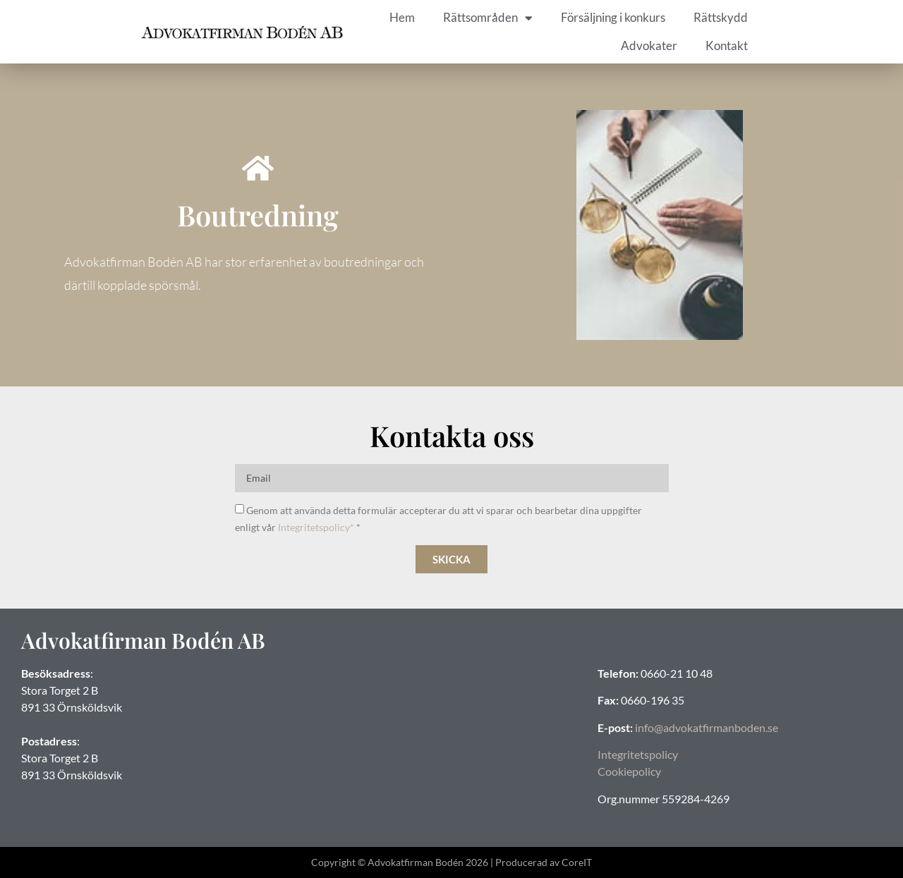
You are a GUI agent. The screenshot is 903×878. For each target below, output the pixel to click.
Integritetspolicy (638, 754)
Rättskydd (720, 17)
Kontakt (726, 45)
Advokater (649, 45)
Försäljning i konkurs (613, 17)
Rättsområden (488, 18)
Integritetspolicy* (316, 527)
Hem (402, 17)
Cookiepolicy (629, 771)
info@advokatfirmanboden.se (706, 727)
